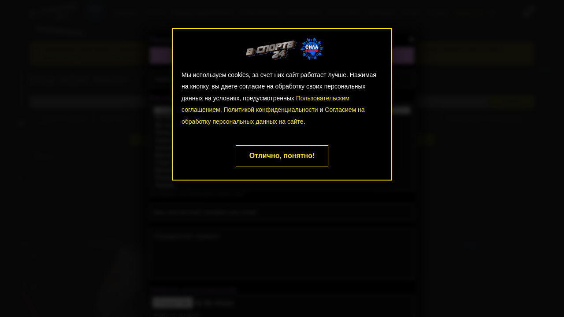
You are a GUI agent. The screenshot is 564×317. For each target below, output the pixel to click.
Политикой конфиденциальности (270, 109)
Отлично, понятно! (282, 155)
